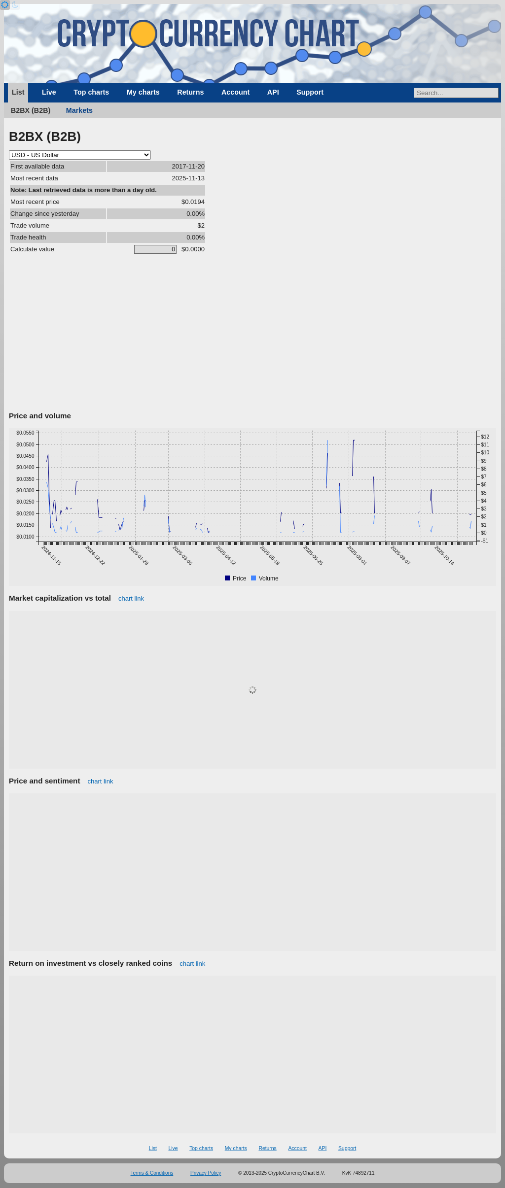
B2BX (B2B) (30, 110)
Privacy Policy (205, 1173)
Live (49, 92)
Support (310, 92)
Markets (79, 110)
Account (235, 92)
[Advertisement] (252, 335)
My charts (143, 92)
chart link (131, 598)
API (273, 92)
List (18, 92)
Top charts (91, 92)
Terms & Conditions (152, 1173)
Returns (190, 92)
